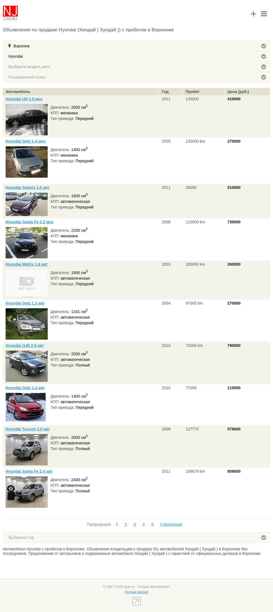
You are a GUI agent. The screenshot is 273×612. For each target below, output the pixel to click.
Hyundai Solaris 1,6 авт (27, 187)
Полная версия (136, 592)
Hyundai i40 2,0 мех (24, 99)
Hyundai (137, 56)
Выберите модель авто (137, 66)
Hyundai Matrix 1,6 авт (27, 264)
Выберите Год (137, 537)
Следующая (171, 524)
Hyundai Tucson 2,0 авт (28, 429)
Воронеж (139, 46)
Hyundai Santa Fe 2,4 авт (29, 471)
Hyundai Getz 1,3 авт (25, 303)
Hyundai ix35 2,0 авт (25, 345)
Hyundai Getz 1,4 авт (25, 388)
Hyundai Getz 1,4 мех (25, 141)
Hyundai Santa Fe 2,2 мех (29, 222)
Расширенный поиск (137, 77)
